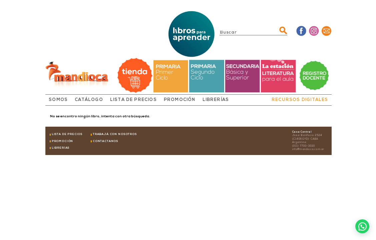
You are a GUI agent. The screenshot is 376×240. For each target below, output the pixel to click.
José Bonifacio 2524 (307, 135)
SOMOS (58, 100)
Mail (326, 31)
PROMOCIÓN (180, 100)
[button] (362, 226)
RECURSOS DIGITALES (300, 100)
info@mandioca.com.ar (308, 149)
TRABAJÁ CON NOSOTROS (115, 134)
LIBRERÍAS (216, 100)
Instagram (314, 31)
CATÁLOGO (89, 100)
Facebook (301, 31)
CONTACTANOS (105, 141)
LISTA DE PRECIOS (133, 100)
